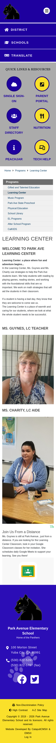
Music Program (16, 198)
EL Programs (15, 218)
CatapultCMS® (40, 729)
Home (7, 170)
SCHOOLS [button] (20, 42)
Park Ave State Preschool (21, 203)
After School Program (19, 224)
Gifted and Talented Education (24, 187)
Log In (28, 737)
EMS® (27, 733)
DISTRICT (19, 29)
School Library (15, 213)
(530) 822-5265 (22, 660)
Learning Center (38, 170)
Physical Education (18, 208)
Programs (20, 170)
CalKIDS (12, 229)
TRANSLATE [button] (21, 55)
